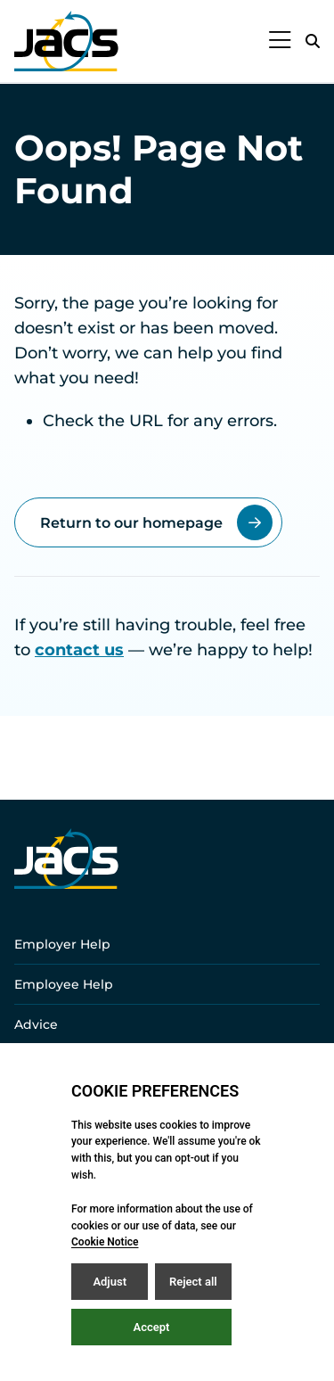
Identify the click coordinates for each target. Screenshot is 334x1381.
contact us (79, 650)
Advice (36, 1024)
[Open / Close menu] (280, 41)
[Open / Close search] (312, 41)
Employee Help (63, 984)
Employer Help (62, 944)
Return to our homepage (156, 522)
